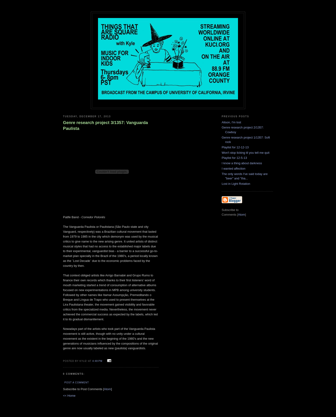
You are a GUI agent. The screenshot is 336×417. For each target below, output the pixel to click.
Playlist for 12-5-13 (234, 158)
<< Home (69, 395)
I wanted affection (233, 168)
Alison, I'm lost (231, 122)
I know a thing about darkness (242, 163)
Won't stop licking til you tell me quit (246, 152)
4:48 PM (97, 361)
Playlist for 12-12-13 (235, 147)
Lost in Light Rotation (236, 183)
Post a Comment (76, 382)
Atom (107, 389)
